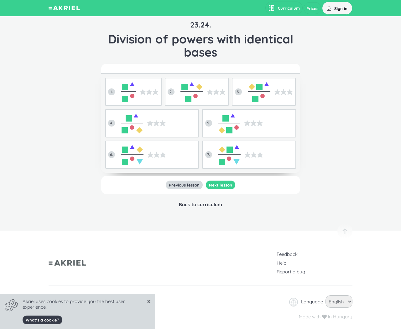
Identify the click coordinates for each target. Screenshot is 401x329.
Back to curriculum (200, 204)
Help (281, 263)
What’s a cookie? (42, 319)
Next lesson (220, 184)
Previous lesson (184, 184)
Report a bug (291, 272)
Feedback (287, 254)
